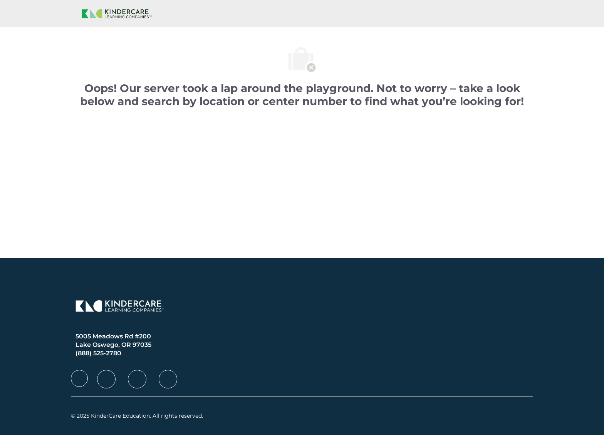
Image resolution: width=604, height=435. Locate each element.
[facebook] (79, 378)
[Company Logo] (115, 13)
